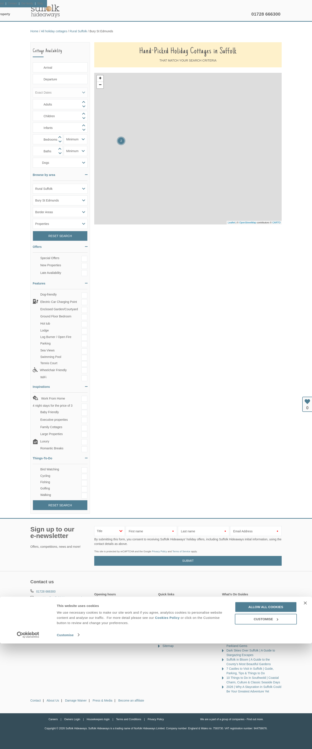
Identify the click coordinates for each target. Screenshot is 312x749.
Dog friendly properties (177, 618)
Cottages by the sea (176, 627)
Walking (45, 495)
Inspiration (129, 14)
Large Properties (51, 434)
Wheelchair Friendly (53, 370)
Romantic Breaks (51, 448)
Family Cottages (51, 427)
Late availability (172, 605)
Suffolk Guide (199, 14)
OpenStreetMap (247, 222)
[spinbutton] (60, 104)
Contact (35, 700)
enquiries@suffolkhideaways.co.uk (59, 598)
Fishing (45, 482)
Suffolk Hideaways (45, 11)
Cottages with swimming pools (182, 632)
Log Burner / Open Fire (55, 337)
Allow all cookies (265, 712)
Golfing (45, 488)
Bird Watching (49, 469)
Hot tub (45, 323)
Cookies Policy (167, 723)
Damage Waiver (76, 700)
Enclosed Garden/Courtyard (59, 309)
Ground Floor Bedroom (55, 316)
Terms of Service (181, 551)
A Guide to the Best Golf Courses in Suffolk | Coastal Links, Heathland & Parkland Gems (250, 641)
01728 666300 (265, 13)
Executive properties (54, 419)
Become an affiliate (131, 700)
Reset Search (60, 236)
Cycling (45, 476)
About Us (53, 700)
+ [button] (100, 78)
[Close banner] (305, 708)
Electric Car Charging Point (58, 302)
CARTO (276, 222)
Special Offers (49, 258)
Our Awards (170, 641)
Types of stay (171, 637)
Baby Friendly (49, 412)
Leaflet (231, 222)
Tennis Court (48, 363)
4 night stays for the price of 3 (53, 405)
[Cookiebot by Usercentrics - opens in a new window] (28, 740)
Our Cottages (98, 14)
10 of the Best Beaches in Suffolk (248, 609)
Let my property (233, 14)
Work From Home (52, 398)
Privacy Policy (159, 551)
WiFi (43, 377)
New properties (172, 600)
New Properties (50, 265)
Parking (45, 343)
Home (71, 14)
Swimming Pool (50, 357)
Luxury (44, 441)
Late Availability (50, 273)
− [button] (100, 85)
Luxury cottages (173, 614)
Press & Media (102, 700)
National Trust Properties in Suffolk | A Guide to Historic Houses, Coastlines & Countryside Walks (252, 618)
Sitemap (168, 646)
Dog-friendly (48, 294)
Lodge (44, 330)
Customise (65, 740)
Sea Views (47, 350)
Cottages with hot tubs (177, 623)
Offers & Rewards (163, 14)
